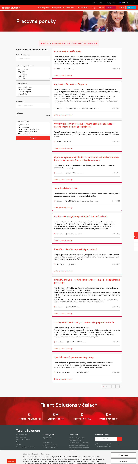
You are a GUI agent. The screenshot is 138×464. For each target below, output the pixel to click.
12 (113, 386)
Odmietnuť (123, 453)
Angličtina (33, 71)
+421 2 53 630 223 (97, 3)
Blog (93, 8)
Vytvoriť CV (110, 8)
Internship (33, 96)
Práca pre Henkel (58, 8)
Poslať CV (131, 8)
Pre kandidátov (82, 8)
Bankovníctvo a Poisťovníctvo (33, 129)
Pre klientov (70, 8)
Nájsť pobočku (111, 3)
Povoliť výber (123, 448)
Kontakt (121, 7)
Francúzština (33, 74)
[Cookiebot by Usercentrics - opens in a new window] (11, 460)
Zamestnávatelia (21, 437)
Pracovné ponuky (43, 8)
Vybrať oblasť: (33, 125)
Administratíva (33, 127)
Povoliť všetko (123, 442)
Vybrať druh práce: (33, 87)
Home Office (33, 94)
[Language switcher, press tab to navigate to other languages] (127, 2)
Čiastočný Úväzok (33, 89)
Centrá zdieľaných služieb (33, 131)
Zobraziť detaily (92, 460)
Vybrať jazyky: (33, 69)
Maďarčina (33, 78)
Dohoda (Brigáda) (33, 91)
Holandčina (33, 76)
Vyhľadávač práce (21, 434)
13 (117, 386)
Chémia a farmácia (33, 134)
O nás (99, 8)
